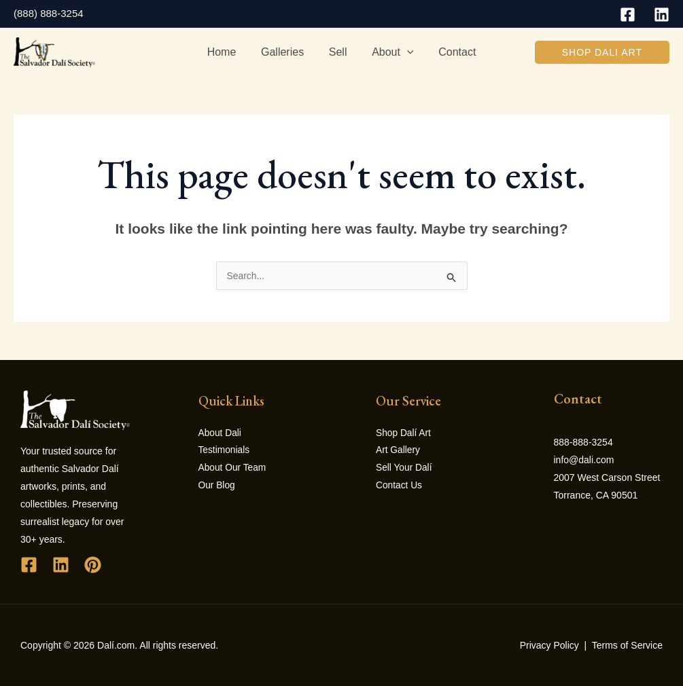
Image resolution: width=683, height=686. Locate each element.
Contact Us (399, 486)
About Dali (220, 433)
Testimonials (224, 451)
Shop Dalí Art (404, 433)
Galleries (285, 52)
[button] (602, 52)
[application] (403, 52)
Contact (451, 52)
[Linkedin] (661, 14)
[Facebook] (627, 14)
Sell (338, 52)
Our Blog (217, 486)
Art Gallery (398, 451)
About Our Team (233, 468)
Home (228, 52)
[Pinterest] (92, 564)
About (389, 52)
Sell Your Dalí (404, 468)
